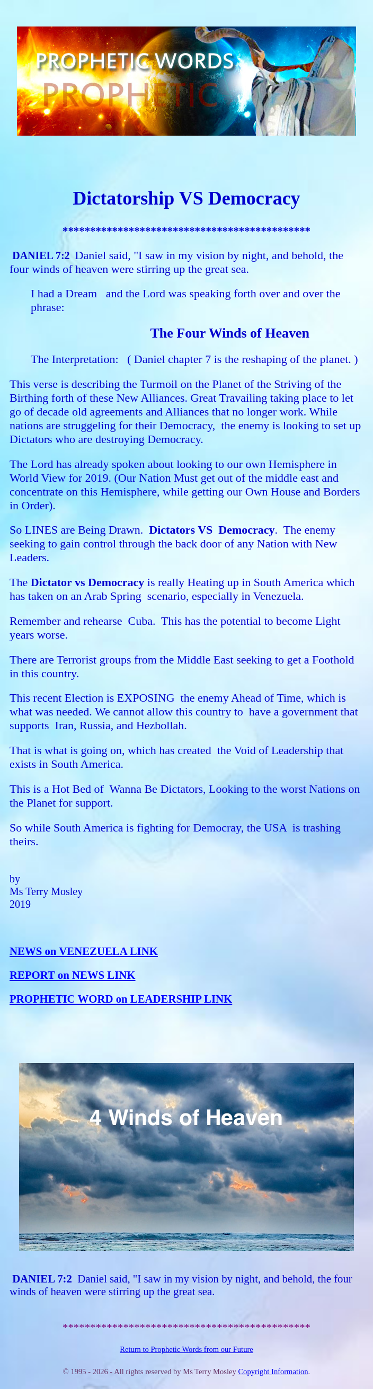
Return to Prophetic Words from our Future (186, 1349)
